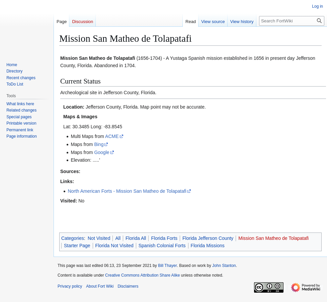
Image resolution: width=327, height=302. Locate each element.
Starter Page (77, 245)
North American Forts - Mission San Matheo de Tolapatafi (127, 191)
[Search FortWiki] (291, 21)
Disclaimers (127, 286)
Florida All (136, 238)
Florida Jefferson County (207, 238)
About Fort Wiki (99, 286)
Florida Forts (164, 238)
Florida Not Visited (114, 245)
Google (101, 152)
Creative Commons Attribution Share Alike (142, 275)
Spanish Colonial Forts (162, 245)
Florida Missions (208, 245)
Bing (98, 144)
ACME (111, 136)
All (117, 238)
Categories (72, 238)
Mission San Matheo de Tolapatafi (273, 238)
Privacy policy (70, 286)
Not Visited (99, 238)
